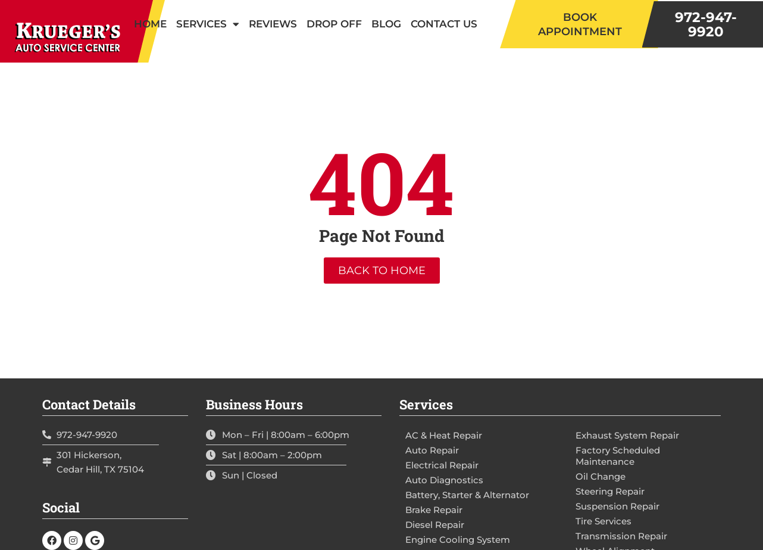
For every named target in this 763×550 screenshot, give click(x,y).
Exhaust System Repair (627, 435)
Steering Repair (610, 491)
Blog (386, 24)
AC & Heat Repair (443, 435)
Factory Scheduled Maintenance (618, 456)
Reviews (273, 24)
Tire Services (603, 521)
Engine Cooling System (457, 539)
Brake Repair (433, 509)
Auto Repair (432, 450)
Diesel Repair (434, 524)
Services (207, 24)
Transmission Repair (621, 536)
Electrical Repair (442, 465)
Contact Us (444, 24)
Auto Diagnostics (444, 480)
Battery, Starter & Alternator (467, 495)
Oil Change (601, 476)
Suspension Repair (617, 506)
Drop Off (334, 24)
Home (150, 24)
